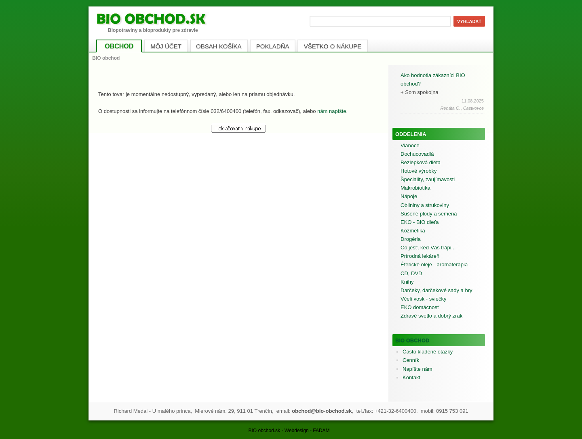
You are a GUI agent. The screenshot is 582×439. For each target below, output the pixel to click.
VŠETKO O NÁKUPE (333, 46)
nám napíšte (331, 111)
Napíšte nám (417, 369)
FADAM (321, 430)
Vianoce (410, 145)
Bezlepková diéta (421, 162)
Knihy (407, 282)
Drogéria (411, 239)
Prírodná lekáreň (420, 256)
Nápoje (409, 196)
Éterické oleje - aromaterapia (434, 264)
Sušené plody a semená (429, 214)
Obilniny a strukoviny (425, 205)
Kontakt (411, 377)
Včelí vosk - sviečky (423, 299)
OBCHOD (119, 46)
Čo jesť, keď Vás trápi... (428, 248)
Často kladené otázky (428, 352)
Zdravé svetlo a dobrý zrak (431, 316)
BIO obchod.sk (264, 430)
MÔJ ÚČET (165, 46)
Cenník (411, 360)
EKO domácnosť (420, 307)
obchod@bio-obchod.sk (322, 411)
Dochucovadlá (417, 154)
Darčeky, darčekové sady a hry (436, 290)
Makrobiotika (415, 188)
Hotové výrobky (419, 171)
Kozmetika (413, 231)
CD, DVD (411, 273)
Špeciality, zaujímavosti (428, 179)
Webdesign (297, 430)
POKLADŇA (272, 46)
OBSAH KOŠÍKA (219, 46)
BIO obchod (412, 340)
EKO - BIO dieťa (420, 222)
